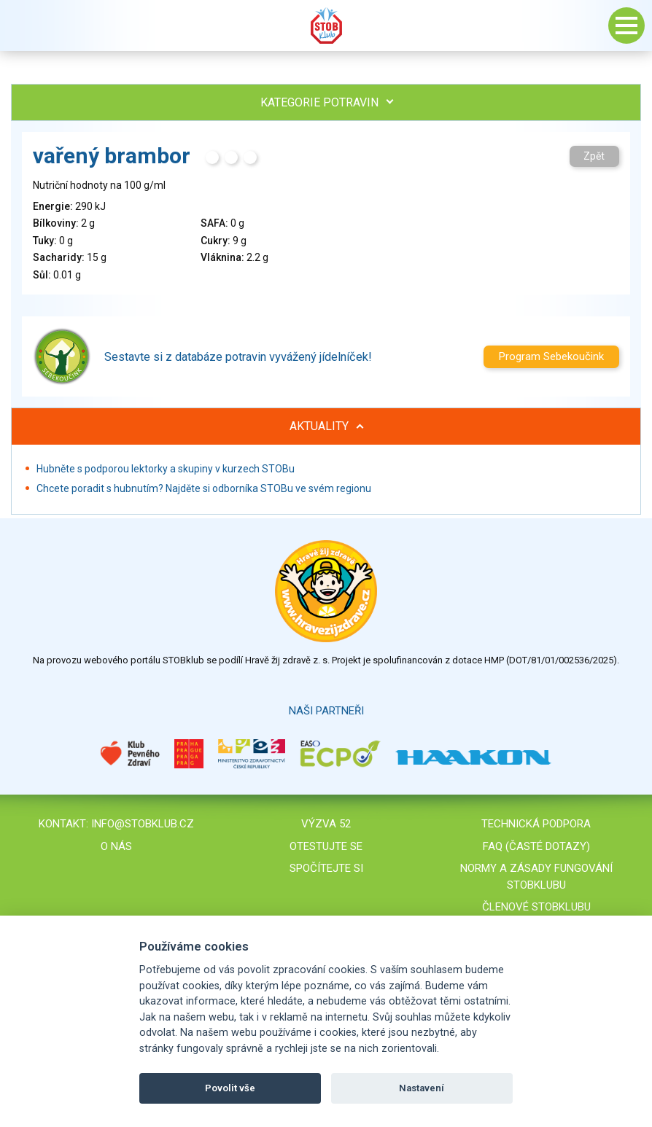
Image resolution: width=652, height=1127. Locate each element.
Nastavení (421, 1088)
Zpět (594, 156)
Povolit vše (230, 1088)
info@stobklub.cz (142, 823)
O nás (116, 846)
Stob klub (326, 25)
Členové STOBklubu (536, 906)
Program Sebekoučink (551, 356)
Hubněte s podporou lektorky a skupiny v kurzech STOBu (165, 469)
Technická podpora (536, 823)
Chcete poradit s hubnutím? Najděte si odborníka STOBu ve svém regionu (203, 488)
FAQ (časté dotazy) (536, 846)
